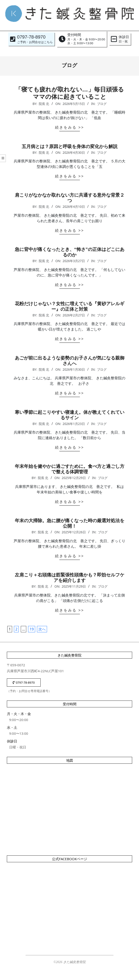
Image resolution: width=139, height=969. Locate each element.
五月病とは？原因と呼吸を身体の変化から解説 (70, 146)
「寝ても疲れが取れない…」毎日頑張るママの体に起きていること (69, 93)
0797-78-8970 (24, 682)
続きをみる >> (69, 127)
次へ (42, 629)
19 (31, 629)
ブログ (102, 104)
